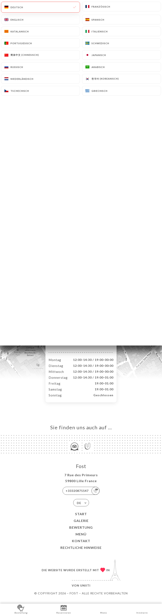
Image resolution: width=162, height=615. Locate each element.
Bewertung (81, 532)
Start (81, 518)
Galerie (81, 525)
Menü (81, 538)
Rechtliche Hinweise (81, 552)
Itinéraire (142, 609)
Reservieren (63, 609)
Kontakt (81, 545)
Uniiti (85, 590)
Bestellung (21, 609)
